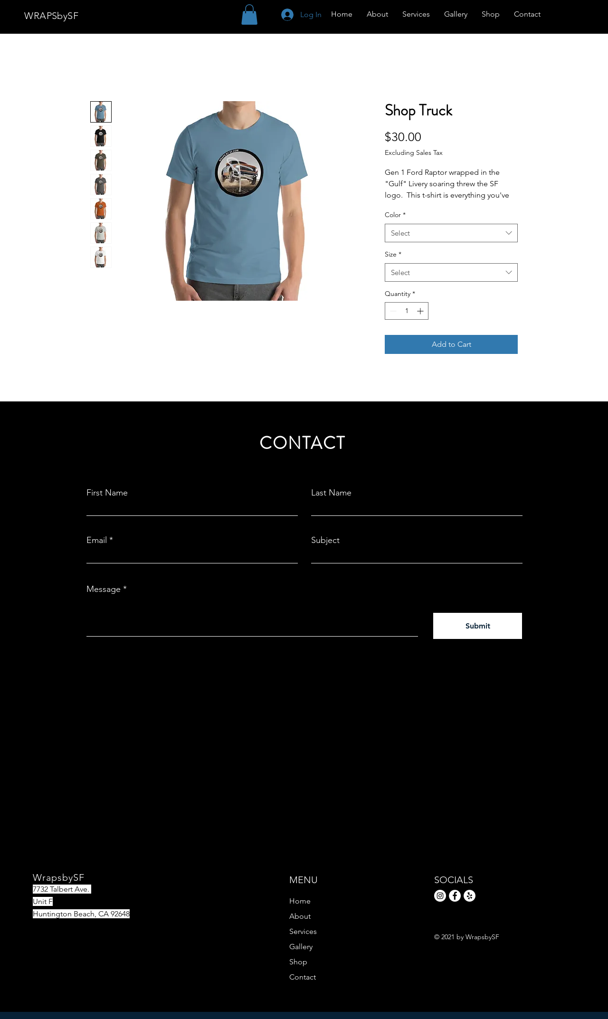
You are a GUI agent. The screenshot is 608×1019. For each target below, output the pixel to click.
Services (303, 931)
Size (393, 254)
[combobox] (451, 233)
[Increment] (421, 311)
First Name (107, 492)
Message (103, 589)
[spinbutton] (406, 311)
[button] (249, 14)
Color (395, 214)
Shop (298, 961)
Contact (302, 976)
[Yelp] (469, 896)
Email (96, 540)
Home (300, 900)
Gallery (301, 946)
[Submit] (477, 626)
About (300, 916)
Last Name (331, 492)
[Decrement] (392, 311)
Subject (325, 540)
